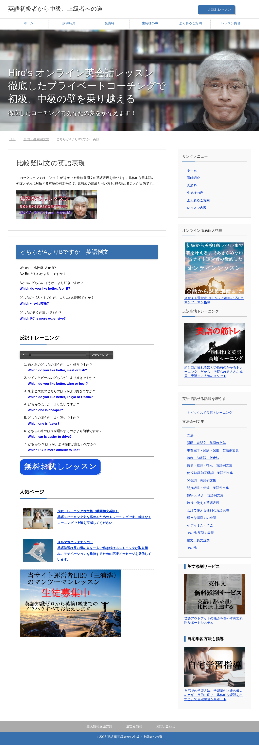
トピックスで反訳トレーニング (209, 413)
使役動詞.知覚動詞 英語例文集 (210, 473)
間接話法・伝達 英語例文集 (208, 488)
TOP (12, 139)
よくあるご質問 (190, 24)
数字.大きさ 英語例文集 (205, 496)
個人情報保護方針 (99, 727)
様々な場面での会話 (201, 518)
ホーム (28, 24)
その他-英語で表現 (200, 533)
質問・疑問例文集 (36, 139)
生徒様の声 (150, 24)
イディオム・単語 (200, 526)
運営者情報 (134, 727)
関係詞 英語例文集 (201, 481)
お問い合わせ (165, 727)
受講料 (109, 24)
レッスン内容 (231, 24)
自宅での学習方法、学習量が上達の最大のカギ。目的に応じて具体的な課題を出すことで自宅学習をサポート (213, 695)
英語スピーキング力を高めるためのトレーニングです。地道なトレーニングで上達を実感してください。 (104, 517)
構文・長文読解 (198, 541)
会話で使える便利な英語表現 (208, 511)
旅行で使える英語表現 (203, 503)
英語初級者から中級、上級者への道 (66, 9)
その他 (192, 548)
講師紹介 (69, 24)
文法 (190, 436)
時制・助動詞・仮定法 (203, 458)
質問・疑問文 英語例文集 (206, 443)
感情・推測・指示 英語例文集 (209, 466)
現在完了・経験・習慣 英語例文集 (213, 451)
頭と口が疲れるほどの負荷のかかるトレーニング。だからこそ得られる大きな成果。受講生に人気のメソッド (213, 372)
